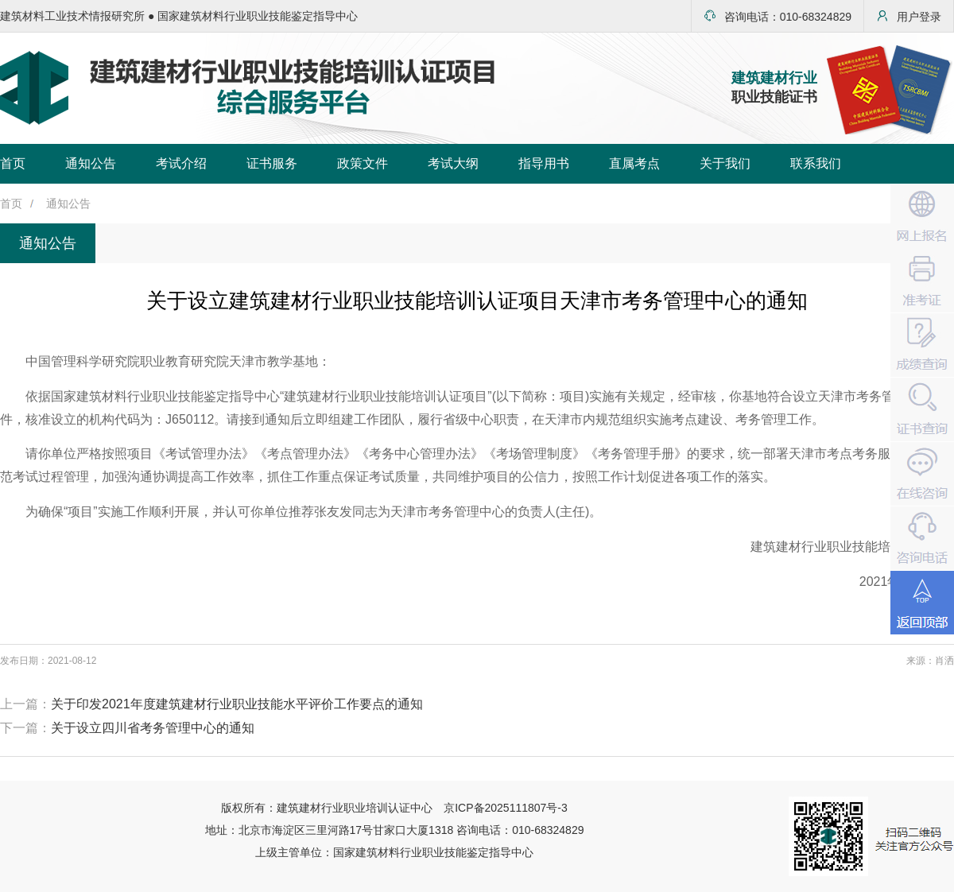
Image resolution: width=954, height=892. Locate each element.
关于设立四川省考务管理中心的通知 (152, 728)
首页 (12, 163)
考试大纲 (453, 163)
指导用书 (543, 163)
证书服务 (271, 163)
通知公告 (90, 163)
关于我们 (725, 163)
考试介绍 (181, 163)
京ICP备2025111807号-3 (506, 807)
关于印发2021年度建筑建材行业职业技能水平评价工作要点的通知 (237, 704)
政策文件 (362, 163)
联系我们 (815, 163)
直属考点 (634, 163)
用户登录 (908, 16)
